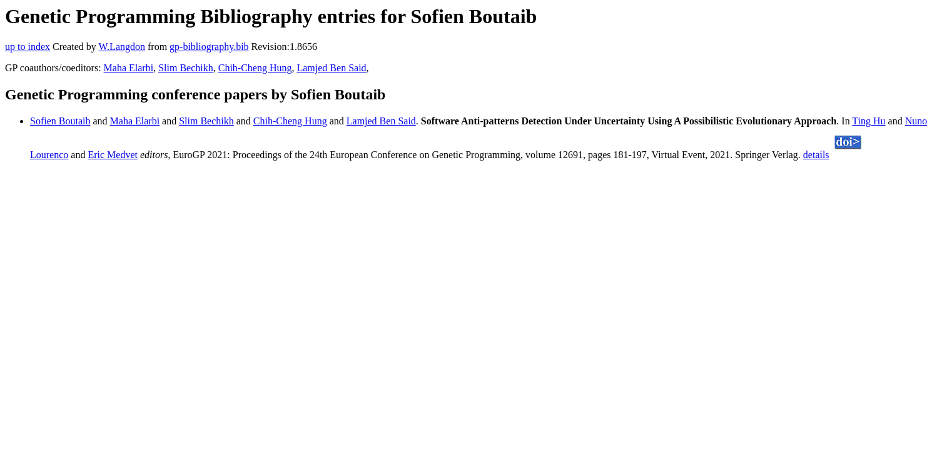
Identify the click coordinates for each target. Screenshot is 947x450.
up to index (27, 46)
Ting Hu (868, 121)
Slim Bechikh (185, 67)
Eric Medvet (113, 154)
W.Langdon (121, 46)
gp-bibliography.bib (209, 46)
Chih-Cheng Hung (255, 67)
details (816, 154)
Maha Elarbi (129, 67)
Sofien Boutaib (60, 121)
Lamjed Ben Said (331, 67)
